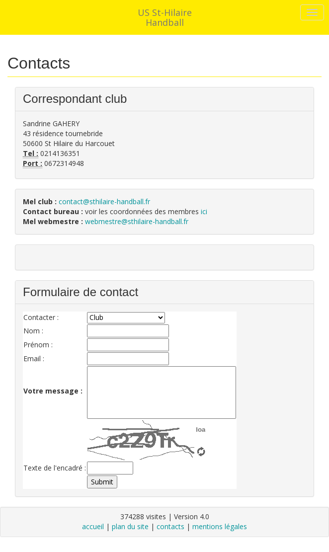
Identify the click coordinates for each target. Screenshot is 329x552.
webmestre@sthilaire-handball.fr (136, 221)
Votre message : (52, 390)
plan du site (130, 526)
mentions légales (219, 526)
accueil (93, 526)
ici (204, 211)
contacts (170, 526)
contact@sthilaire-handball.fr (104, 201)
